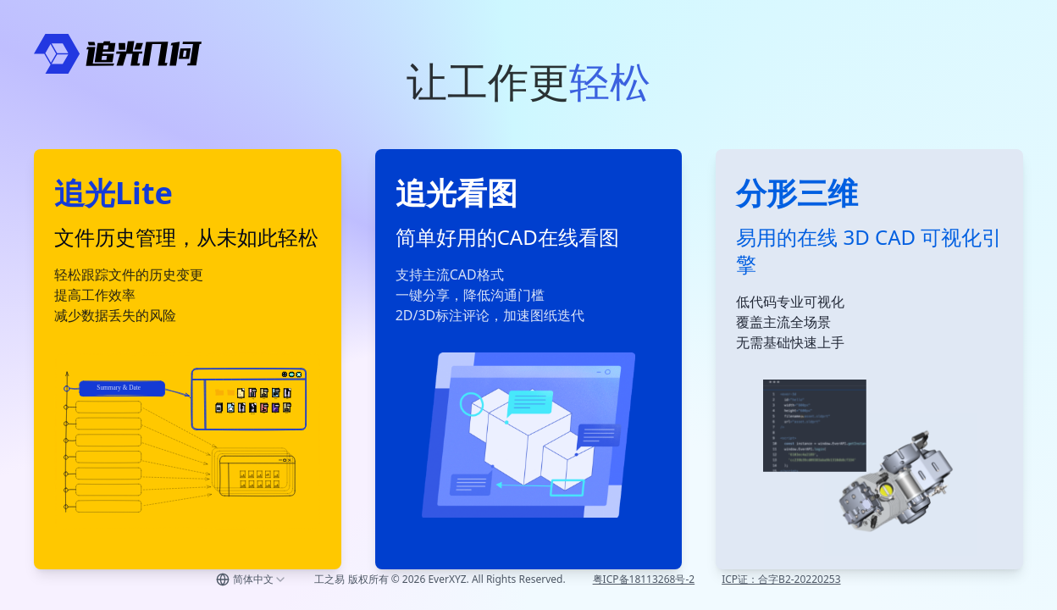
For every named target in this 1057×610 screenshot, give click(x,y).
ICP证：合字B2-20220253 (781, 579)
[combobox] (251, 579)
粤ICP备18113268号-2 (644, 579)
